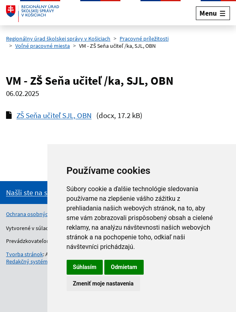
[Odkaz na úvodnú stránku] (32, 13)
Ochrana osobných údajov (37, 214)
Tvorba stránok (24, 254)
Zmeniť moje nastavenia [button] (103, 283)
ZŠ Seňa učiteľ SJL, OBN (54, 115)
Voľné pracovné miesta (42, 45)
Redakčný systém (27, 261)
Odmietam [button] (124, 267)
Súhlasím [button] (85, 267)
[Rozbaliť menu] (213, 13)
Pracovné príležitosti (144, 38)
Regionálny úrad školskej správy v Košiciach (58, 38)
